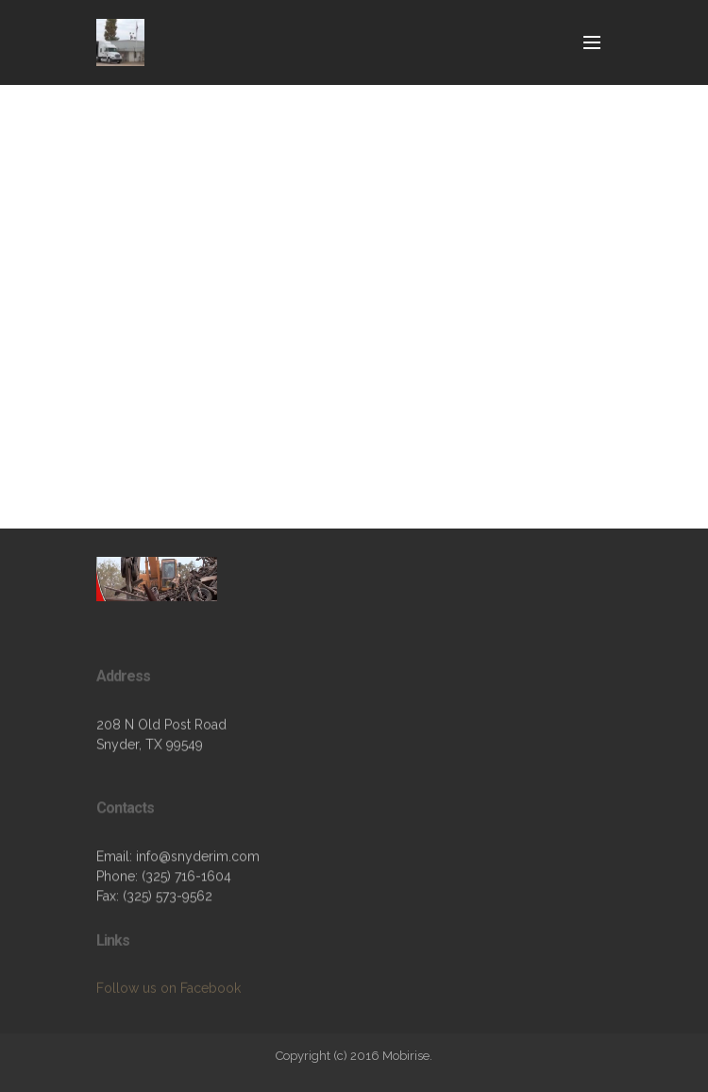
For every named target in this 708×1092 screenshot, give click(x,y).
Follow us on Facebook (168, 995)
